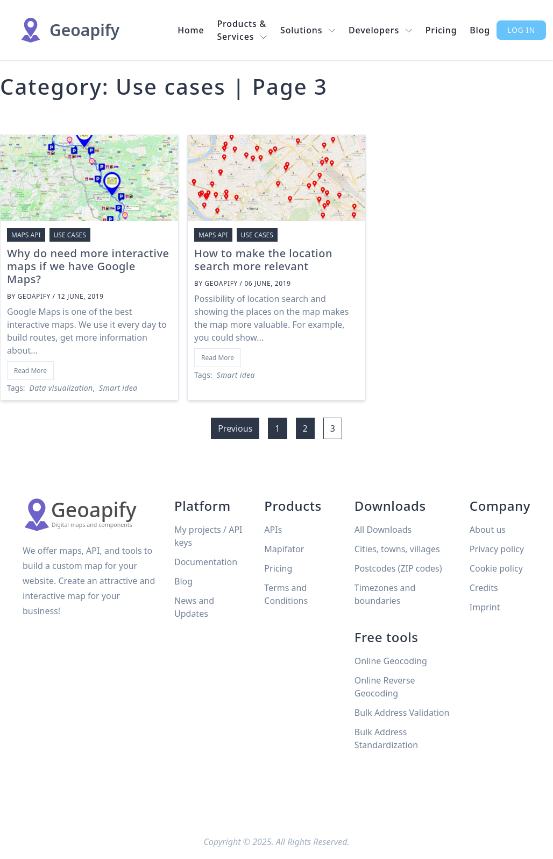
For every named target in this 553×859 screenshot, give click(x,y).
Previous (235, 428)
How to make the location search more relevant (263, 259)
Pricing (441, 30)
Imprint (485, 607)
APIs (273, 530)
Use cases (70, 235)
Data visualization (61, 388)
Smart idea (118, 388)
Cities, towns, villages (397, 549)
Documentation (205, 562)
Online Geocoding (391, 661)
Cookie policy (496, 568)
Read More (30, 370)
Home (191, 30)
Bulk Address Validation (402, 713)
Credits (484, 588)
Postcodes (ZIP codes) (398, 568)
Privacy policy (497, 549)
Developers (381, 30)
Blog (480, 30)
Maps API (26, 235)
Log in (521, 30)
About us (488, 530)
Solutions (308, 30)
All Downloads (383, 530)
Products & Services (242, 30)
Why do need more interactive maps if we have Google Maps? (88, 266)
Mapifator (284, 549)
